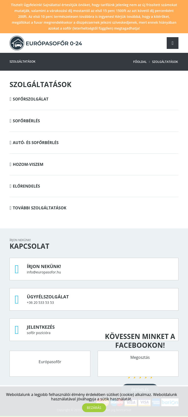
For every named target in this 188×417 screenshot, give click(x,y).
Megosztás (140, 357)
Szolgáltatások (165, 62)
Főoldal (140, 62)
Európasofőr (50, 361)
